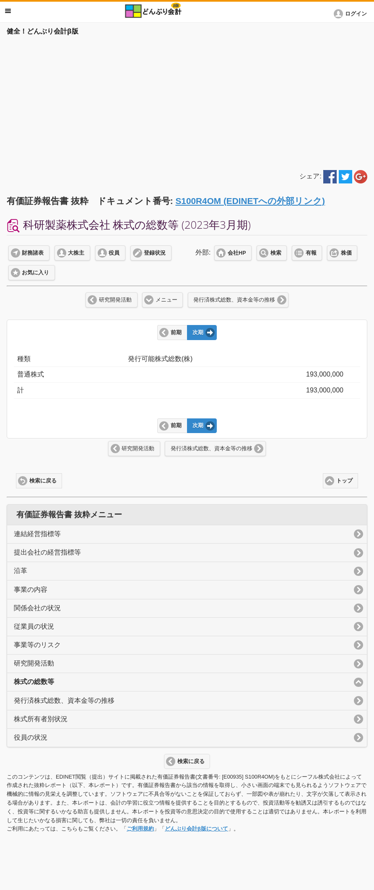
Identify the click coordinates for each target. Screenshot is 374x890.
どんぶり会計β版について (196, 829)
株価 (346, 253)
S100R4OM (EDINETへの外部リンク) (250, 201)
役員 (114, 253)
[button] (352, 14)
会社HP (237, 253)
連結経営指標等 (37, 533)
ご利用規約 (140, 829)
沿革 (20, 570)
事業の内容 (30, 589)
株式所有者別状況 (41, 718)
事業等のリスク (37, 644)
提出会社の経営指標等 (47, 552)
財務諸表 (33, 253)
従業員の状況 (34, 626)
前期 (176, 332)
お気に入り (35, 273)
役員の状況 (30, 737)
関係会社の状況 (37, 607)
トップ (344, 481)
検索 (275, 253)
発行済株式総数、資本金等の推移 (234, 300)
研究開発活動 (115, 300)
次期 (197, 332)
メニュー (166, 300)
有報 (311, 253)
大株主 (76, 253)
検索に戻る (43, 481)
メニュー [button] (8, 11)
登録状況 (155, 253)
